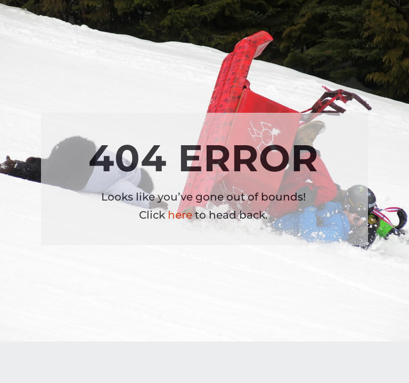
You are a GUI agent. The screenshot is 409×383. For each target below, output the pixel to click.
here (180, 215)
